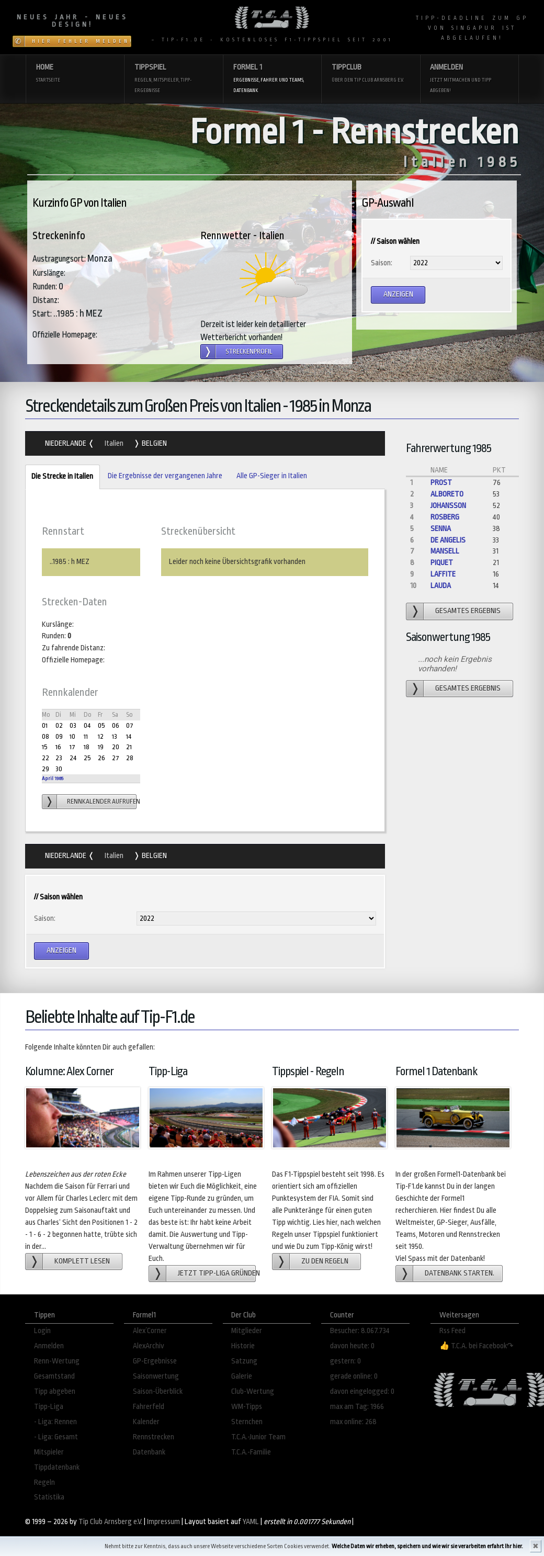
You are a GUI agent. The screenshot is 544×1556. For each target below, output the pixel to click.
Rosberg (444, 517)
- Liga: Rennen (55, 1421)
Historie (243, 1345)
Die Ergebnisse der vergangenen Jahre (165, 475)
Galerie (241, 1376)
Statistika (49, 1497)
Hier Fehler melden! (81, 41)
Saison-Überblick (158, 1391)
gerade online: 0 (354, 1376)
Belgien (153, 443)
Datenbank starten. (459, 1273)
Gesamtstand (54, 1376)
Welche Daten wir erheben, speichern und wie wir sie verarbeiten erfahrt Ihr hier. (427, 1546)
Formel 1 (272, 79)
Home (75, 74)
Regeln (44, 1482)
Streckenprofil (249, 351)
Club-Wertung (252, 1391)
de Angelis (448, 540)
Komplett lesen (82, 1261)
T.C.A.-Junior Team (258, 1437)
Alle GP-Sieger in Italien (271, 475)
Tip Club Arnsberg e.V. (110, 1521)
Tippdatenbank (57, 1467)
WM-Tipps (246, 1406)
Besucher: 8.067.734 (360, 1330)
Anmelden (469, 79)
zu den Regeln (324, 1261)
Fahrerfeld (148, 1406)
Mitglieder (246, 1330)
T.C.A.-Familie (251, 1452)
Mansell (444, 551)
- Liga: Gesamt (56, 1437)
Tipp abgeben (54, 1391)
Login (42, 1330)
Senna (440, 528)
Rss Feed (452, 1330)
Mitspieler (49, 1452)
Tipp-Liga (48, 1406)
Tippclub (371, 74)
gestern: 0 (345, 1361)
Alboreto (446, 494)
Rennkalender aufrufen (102, 801)
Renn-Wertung (57, 1361)
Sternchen (247, 1421)
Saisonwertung (156, 1376)
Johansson (448, 505)
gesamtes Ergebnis (468, 610)
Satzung (244, 1361)
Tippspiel (173, 79)
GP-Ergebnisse (155, 1361)
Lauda (440, 585)
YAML (251, 1521)
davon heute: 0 (352, 1345)
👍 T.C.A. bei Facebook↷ (476, 1345)
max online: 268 (353, 1421)
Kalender (146, 1421)
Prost (441, 482)
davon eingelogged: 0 (362, 1391)
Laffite (443, 574)
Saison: (381, 262)
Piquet (441, 562)
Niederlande (66, 443)
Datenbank (149, 1452)
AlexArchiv (148, 1345)
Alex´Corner (150, 1330)
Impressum (163, 1521)
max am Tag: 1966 (357, 1406)
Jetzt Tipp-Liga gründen (217, 1273)
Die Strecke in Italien (59, 477)
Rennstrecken (153, 1437)
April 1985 (52, 778)
